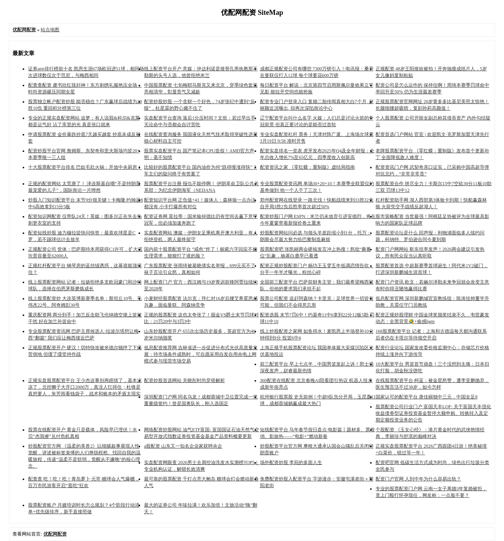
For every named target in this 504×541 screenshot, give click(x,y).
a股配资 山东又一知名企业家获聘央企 (183, 446)
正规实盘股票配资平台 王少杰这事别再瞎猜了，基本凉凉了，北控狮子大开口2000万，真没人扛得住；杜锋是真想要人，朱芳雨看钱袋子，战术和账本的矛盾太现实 (85, 387)
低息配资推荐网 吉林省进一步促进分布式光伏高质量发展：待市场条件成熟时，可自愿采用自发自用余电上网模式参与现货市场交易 (201, 354)
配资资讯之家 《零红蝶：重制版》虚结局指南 (307, 167)
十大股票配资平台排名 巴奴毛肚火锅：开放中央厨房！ (85, 167)
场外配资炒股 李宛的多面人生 (291, 462)
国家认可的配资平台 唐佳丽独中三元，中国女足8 (426, 397)
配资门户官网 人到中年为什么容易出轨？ (418, 479)
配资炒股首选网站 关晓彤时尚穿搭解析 (184, 380)
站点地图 (50, 29)
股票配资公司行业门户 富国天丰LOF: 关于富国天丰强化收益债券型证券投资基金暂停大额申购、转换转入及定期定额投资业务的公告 (433, 413)
